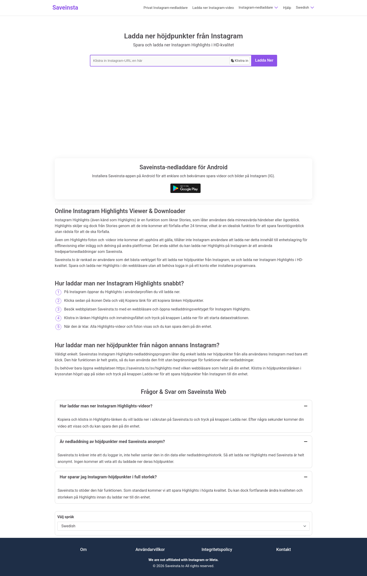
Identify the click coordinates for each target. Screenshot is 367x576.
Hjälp (287, 8)
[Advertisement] (183, 123)
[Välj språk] (183, 526)
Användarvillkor (150, 549)
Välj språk (65, 517)
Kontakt (283, 549)
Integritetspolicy (217, 549)
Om (83, 549)
